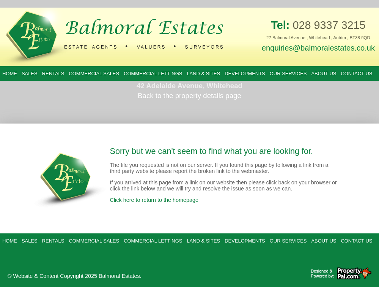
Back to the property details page (189, 96)
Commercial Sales (94, 73)
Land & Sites (203, 73)
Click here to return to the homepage (154, 200)
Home (9, 73)
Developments (245, 73)
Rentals (53, 73)
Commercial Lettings (153, 73)
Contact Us (356, 73)
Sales (30, 73)
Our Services (288, 73)
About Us (323, 73)
